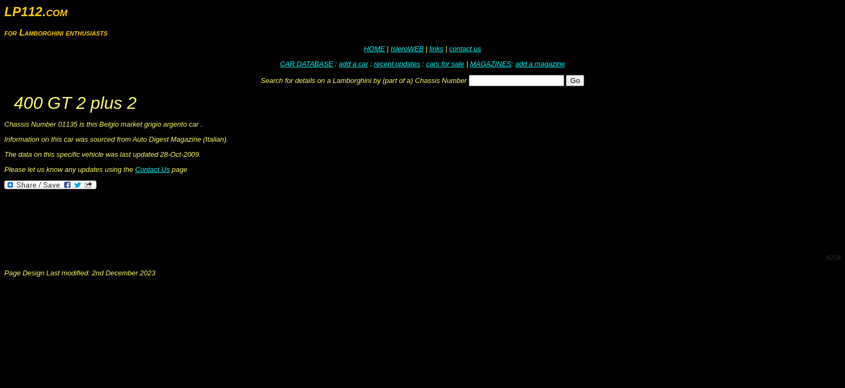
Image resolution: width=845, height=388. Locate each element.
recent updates (397, 64)
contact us (465, 49)
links (437, 49)
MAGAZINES (490, 64)
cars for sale (445, 64)
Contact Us (152, 169)
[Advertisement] (200, 220)
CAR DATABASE (306, 64)
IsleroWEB (407, 49)
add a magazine (540, 64)
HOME (374, 49)
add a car (353, 64)
